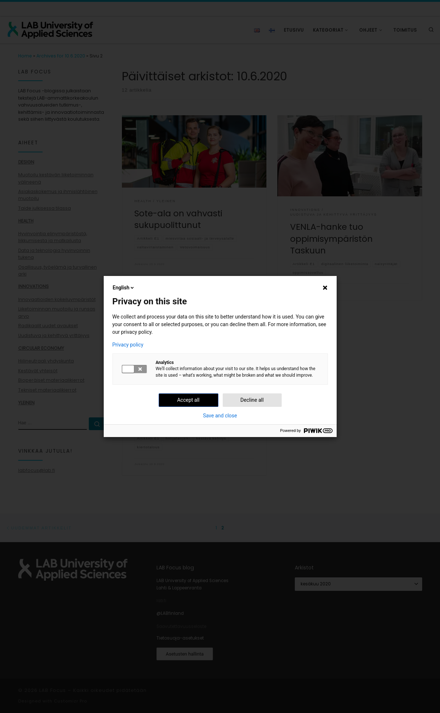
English (124, 288)
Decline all (252, 400)
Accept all (188, 400)
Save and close (220, 415)
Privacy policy (127, 345)
